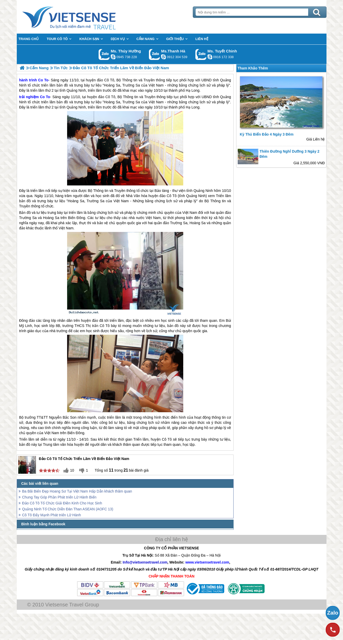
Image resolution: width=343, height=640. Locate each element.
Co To (45, 97)
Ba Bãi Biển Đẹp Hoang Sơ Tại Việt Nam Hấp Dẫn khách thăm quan (77, 491)
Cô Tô (105, 326)
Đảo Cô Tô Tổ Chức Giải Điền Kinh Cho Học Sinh (62, 503)
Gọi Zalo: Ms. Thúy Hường (104, 54)
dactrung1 (113, 56)
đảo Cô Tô (106, 97)
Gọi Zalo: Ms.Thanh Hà (154, 54)
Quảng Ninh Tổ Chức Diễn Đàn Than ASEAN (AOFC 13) (67, 509)
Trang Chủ (82, 17)
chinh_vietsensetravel (209, 56)
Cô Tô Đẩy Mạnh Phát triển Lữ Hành (51, 515)
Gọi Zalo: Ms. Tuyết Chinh (201, 54)
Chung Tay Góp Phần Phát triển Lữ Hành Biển (59, 497)
